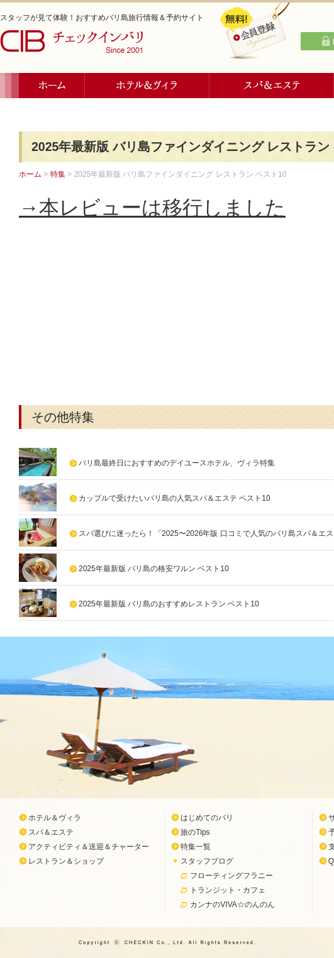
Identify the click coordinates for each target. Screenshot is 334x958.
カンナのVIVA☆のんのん (232, 904)
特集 (57, 174)
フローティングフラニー (231, 875)
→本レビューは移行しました (152, 207)
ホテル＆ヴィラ (147, 85)
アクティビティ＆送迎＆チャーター (88, 846)
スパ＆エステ (271, 85)
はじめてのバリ (207, 817)
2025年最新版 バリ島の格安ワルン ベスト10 (154, 568)
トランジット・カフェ (227, 890)
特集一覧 (196, 846)
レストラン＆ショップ (66, 861)
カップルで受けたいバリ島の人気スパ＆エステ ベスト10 (174, 498)
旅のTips (195, 832)
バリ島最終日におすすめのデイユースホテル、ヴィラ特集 (177, 463)
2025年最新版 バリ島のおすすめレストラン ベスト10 (169, 603)
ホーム (52, 85)
